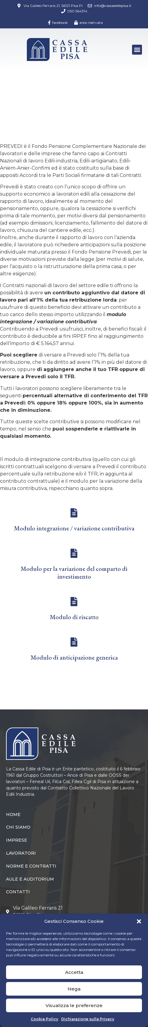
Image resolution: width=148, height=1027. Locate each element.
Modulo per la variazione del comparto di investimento (74, 572)
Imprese (16, 840)
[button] (139, 921)
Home (13, 96)
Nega (74, 989)
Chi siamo (18, 827)
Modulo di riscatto (74, 617)
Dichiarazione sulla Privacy (87, 1019)
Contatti (18, 891)
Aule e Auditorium (30, 879)
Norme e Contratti (31, 866)
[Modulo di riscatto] (74, 601)
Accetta (74, 972)
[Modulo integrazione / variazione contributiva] (74, 512)
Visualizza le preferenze (74, 1005)
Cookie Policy (44, 1019)
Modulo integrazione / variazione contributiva (74, 528)
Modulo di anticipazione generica (74, 657)
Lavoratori (38, 96)
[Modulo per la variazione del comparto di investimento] (74, 553)
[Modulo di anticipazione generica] (74, 642)
